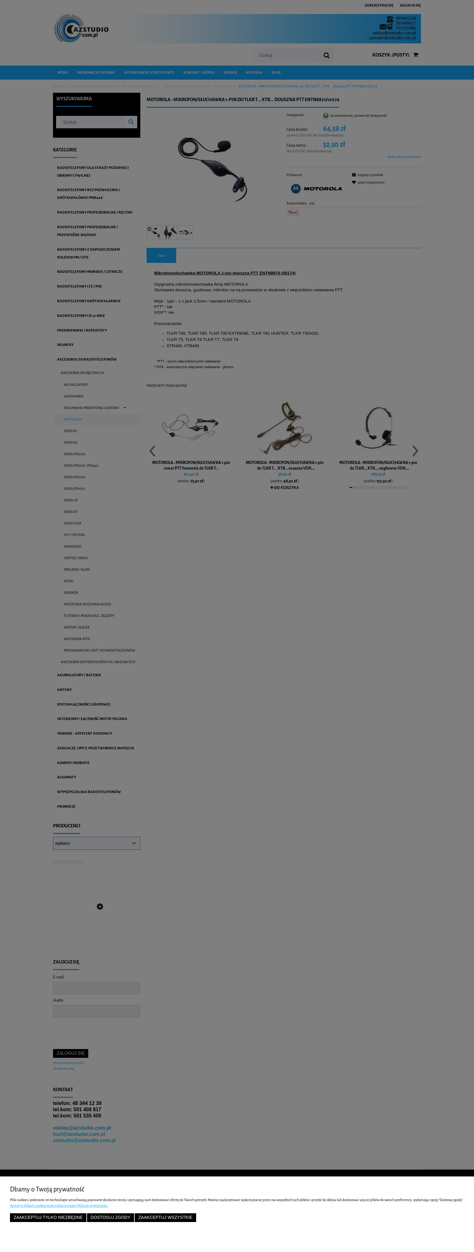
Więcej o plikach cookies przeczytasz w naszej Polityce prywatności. (59, 1205)
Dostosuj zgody (110, 1217)
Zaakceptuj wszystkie (165, 1217)
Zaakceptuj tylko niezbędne (48, 1217)
